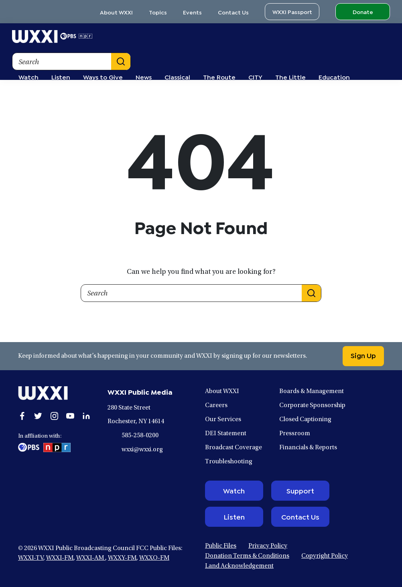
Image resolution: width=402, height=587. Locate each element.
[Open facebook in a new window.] (22, 416)
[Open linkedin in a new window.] (86, 416)
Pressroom (294, 433)
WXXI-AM (90, 558)
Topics (158, 11)
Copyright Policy (324, 556)
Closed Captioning (305, 419)
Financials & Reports (308, 447)
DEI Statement (225, 433)
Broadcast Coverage (233, 447)
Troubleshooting (228, 462)
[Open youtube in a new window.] (70, 416)
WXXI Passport (292, 11)
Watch (234, 490)
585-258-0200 (140, 435)
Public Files (220, 546)
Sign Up (363, 355)
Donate (363, 11)
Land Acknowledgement (239, 566)
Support (300, 490)
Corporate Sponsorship (312, 405)
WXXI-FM (59, 558)
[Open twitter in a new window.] (38, 416)
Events (192, 11)
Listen (234, 516)
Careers (216, 405)
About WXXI (116, 11)
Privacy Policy (267, 546)
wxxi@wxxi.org (142, 449)
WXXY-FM (122, 558)
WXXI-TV (30, 558)
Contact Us (233, 11)
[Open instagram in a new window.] (54, 416)
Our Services (223, 419)
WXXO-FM (154, 558)
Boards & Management (311, 391)
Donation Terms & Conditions (247, 556)
